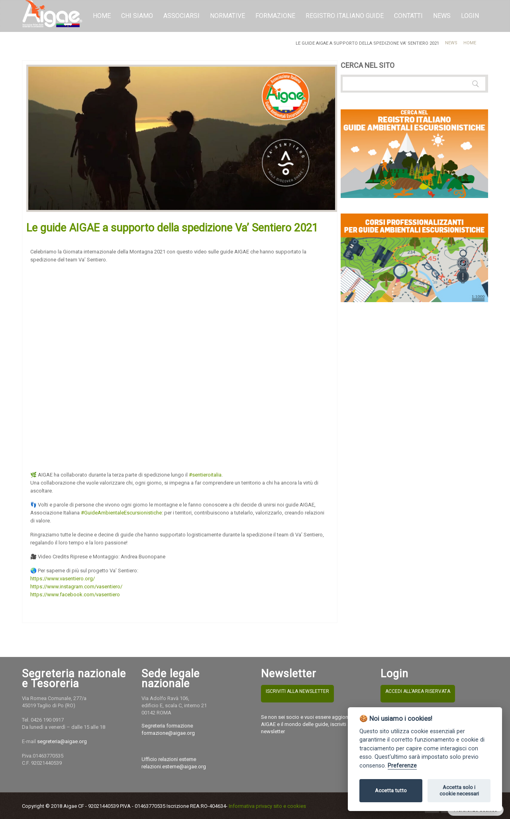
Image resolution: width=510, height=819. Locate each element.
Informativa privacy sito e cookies (267, 806)
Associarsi (181, 16)
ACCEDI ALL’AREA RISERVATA (417, 691)
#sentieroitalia (205, 475)
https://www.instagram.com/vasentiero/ (76, 587)
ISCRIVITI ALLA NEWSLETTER (297, 691)
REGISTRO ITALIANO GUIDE (345, 16)
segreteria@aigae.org (62, 741)
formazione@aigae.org (168, 733)
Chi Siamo (137, 16)
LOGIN (470, 16)
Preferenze (402, 765)
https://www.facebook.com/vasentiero (75, 594)
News (451, 43)
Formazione (275, 16)
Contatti (408, 16)
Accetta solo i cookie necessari (459, 790)
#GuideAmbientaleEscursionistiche (121, 513)
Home (102, 16)
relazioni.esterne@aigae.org (173, 767)
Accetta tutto (391, 790)
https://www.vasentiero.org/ (62, 579)
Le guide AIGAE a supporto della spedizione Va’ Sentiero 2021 (172, 228)
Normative (227, 16)
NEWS (442, 16)
